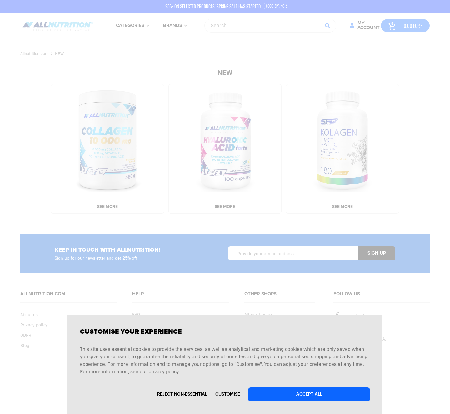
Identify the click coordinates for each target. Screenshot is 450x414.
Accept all (309, 394)
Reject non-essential (182, 394)
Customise (227, 394)
